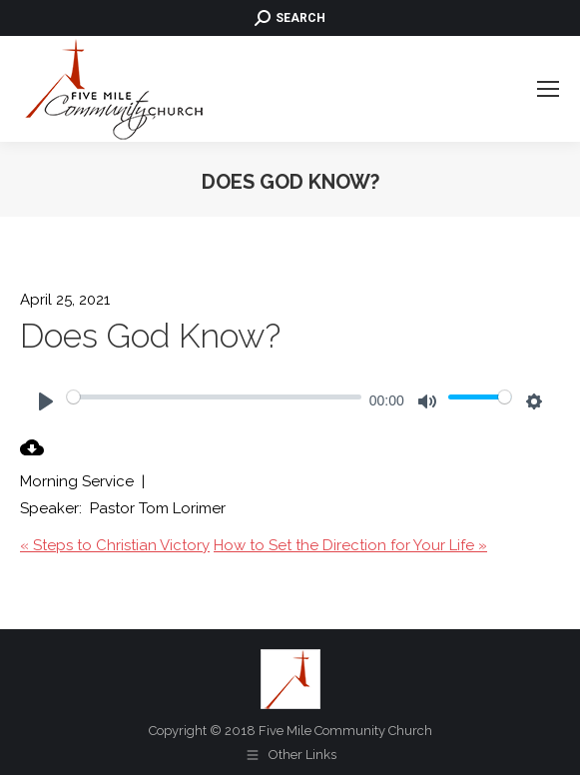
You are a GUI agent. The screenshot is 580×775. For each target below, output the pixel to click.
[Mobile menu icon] (548, 89)
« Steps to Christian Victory (115, 545)
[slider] (214, 396)
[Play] (46, 401)
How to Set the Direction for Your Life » (350, 545)
